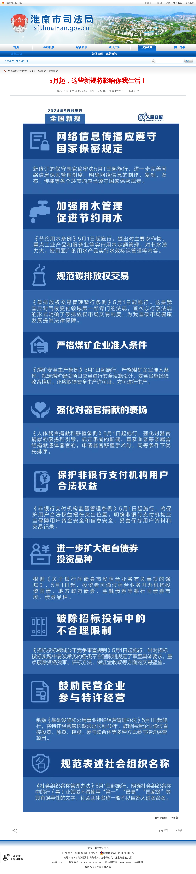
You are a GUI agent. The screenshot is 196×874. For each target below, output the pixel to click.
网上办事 (179, 47)
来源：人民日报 (98, 91)
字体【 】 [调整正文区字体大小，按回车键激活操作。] (118, 91)
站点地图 (138, 862)
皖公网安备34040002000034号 (117, 853)
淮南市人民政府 (14, 3)
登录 (167, 3)
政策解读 (111, 53)
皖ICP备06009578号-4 (86, 853)
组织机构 (48, 47)
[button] (148, 3)
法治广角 (114, 47)
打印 (166, 830)
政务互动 (16, 53)
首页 (16, 47)
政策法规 (146, 47)
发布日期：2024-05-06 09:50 (72, 91)
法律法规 (97, 53)
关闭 (180, 830)
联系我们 (189, 3)
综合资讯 (81, 47)
